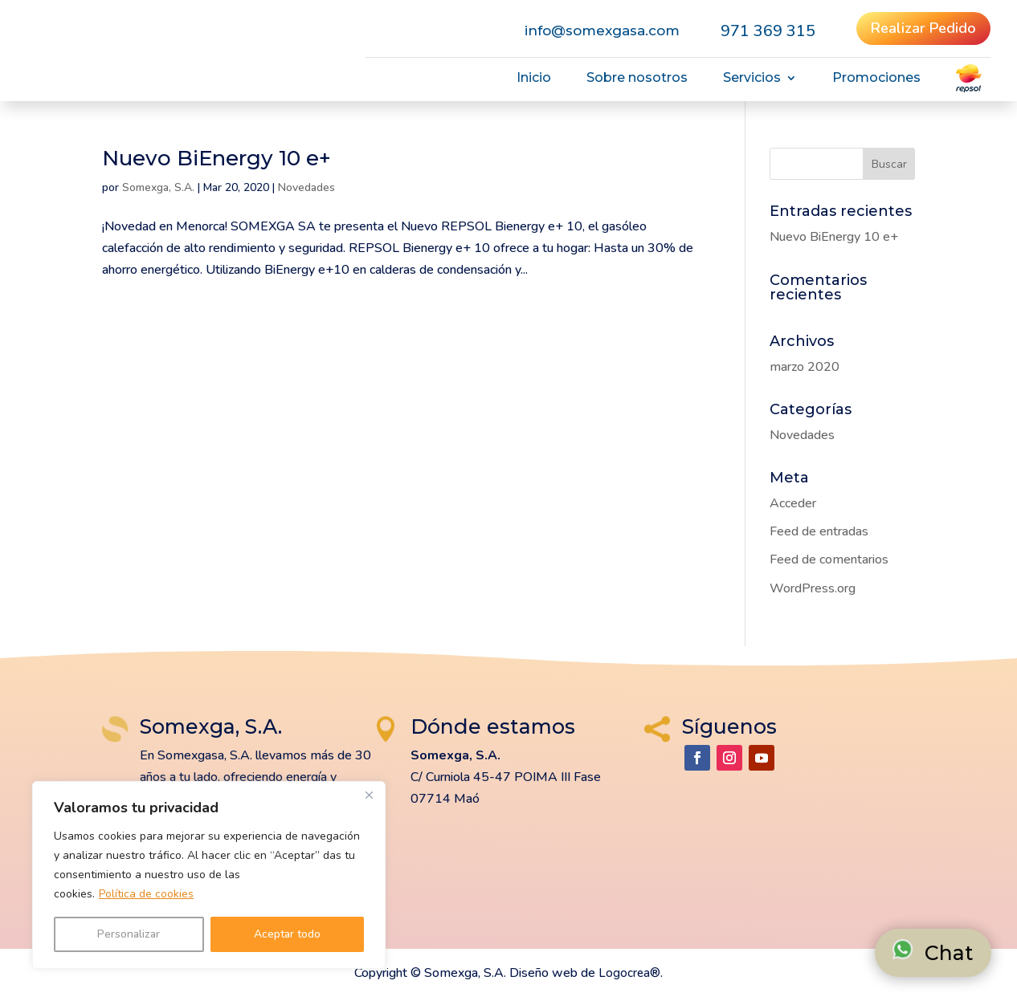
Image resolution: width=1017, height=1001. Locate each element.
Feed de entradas (819, 531)
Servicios (752, 78)
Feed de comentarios (829, 559)
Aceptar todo (287, 934)
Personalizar (128, 934)
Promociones (876, 78)
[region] (209, 875)
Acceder (793, 503)
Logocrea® (629, 973)
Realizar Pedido (923, 28)
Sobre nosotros (637, 78)
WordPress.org (813, 588)
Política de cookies (146, 893)
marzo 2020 (804, 367)
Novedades (306, 187)
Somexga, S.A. (158, 187)
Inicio (534, 78)
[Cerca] (368, 794)
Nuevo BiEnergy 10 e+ (216, 158)
